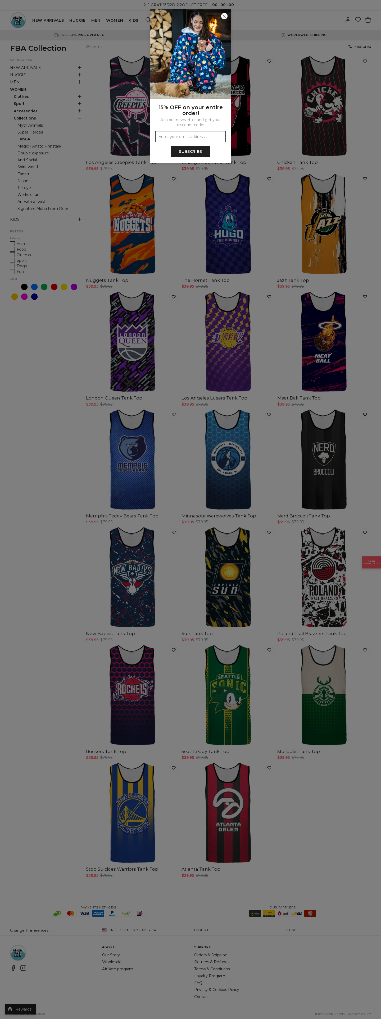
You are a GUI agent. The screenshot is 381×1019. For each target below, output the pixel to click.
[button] (190, 509)
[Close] (224, 16)
